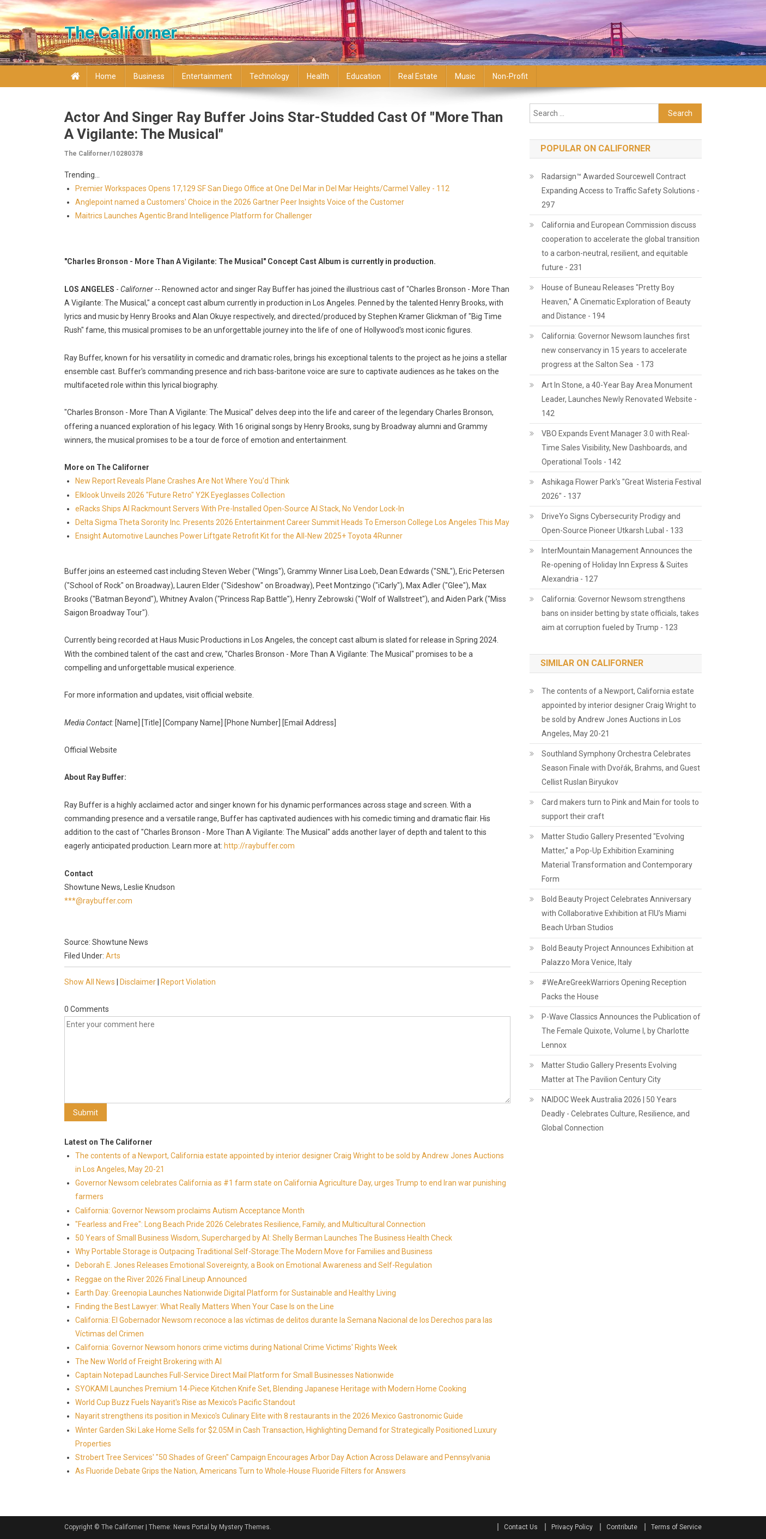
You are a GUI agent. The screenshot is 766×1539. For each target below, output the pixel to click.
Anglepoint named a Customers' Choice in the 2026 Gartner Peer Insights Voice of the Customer (239, 202)
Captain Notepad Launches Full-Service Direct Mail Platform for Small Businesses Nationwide (234, 1375)
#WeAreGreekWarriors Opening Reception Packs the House (614, 989)
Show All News (89, 982)
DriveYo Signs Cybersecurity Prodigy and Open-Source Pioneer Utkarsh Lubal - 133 (612, 523)
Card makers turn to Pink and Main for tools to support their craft (620, 809)
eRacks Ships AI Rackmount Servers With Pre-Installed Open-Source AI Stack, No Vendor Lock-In (239, 508)
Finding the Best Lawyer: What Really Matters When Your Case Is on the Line (204, 1306)
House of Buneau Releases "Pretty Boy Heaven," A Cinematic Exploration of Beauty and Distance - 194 (616, 301)
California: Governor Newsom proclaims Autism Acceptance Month (190, 1210)
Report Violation (188, 982)
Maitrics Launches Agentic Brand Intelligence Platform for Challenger (193, 215)
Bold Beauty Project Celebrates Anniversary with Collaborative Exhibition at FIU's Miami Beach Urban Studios (616, 913)
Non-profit (510, 76)
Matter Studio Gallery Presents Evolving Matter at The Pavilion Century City (609, 1072)
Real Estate (417, 76)
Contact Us (521, 1527)
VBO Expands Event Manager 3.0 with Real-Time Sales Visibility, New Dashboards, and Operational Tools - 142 (616, 447)
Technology (269, 76)
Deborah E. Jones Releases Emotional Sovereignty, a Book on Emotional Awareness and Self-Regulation (253, 1265)
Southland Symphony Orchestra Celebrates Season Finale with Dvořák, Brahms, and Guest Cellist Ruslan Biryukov (621, 767)
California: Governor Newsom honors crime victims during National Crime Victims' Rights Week (236, 1347)
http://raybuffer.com (259, 845)
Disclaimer (138, 982)
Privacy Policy (572, 1527)
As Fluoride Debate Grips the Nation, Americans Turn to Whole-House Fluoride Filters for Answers (240, 1471)
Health (318, 76)
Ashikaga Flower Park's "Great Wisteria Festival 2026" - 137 (621, 489)
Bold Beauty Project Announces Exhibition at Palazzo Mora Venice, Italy (618, 955)
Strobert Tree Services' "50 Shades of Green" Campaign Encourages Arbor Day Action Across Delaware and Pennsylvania (282, 1457)
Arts (113, 955)
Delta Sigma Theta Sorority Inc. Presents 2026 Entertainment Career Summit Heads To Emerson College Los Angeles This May (292, 522)
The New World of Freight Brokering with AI (148, 1361)
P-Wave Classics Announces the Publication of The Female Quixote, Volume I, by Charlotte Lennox (621, 1030)
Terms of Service (676, 1527)
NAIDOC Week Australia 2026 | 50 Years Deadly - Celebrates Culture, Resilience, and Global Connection (616, 1113)
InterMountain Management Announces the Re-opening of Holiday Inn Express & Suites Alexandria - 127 (617, 564)
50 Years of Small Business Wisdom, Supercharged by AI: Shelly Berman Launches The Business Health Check (263, 1237)
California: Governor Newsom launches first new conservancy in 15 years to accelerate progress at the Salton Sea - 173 (616, 350)
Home (105, 76)
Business (149, 76)
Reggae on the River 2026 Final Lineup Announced (161, 1279)
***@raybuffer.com (98, 900)
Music (465, 76)
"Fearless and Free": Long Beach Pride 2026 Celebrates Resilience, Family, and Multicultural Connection (250, 1224)
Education (363, 76)
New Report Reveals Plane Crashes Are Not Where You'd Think (182, 481)
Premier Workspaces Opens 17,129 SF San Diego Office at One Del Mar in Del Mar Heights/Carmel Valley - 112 (262, 188)
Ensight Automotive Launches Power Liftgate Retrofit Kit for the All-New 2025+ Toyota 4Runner (239, 536)
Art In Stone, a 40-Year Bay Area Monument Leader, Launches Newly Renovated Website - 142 (619, 399)
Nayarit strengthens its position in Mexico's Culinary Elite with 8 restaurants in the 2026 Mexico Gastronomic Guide (269, 1416)
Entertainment (207, 76)
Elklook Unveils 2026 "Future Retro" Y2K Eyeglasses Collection (180, 495)
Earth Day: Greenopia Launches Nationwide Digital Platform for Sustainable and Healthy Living (235, 1292)
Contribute (621, 1527)
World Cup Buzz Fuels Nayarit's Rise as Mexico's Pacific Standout (185, 1402)
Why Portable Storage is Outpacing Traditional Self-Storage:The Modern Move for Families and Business (254, 1251)
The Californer (120, 32)
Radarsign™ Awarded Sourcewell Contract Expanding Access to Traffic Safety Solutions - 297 (621, 190)
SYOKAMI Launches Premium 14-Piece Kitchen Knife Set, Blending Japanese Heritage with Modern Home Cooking (270, 1388)
